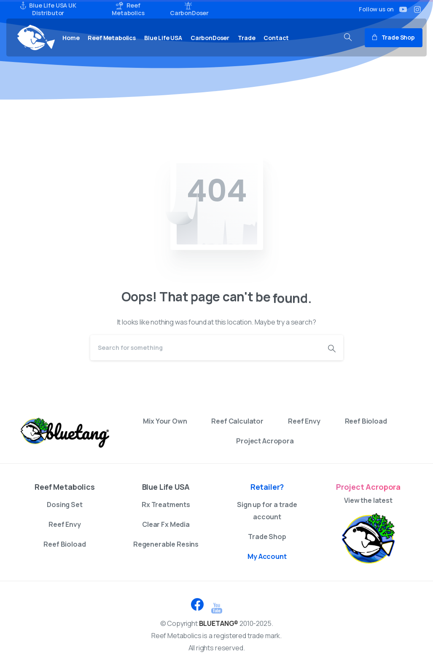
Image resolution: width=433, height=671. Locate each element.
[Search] (205, 347)
